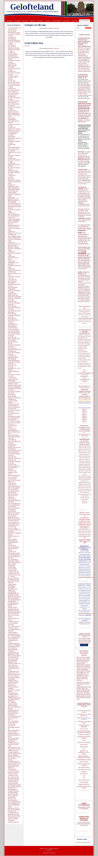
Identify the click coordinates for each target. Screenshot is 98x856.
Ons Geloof (40, 20)
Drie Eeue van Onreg (84, 780)
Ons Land (25, 20)
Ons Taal (47, 20)
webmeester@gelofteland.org (85, 318)
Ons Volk (32, 20)
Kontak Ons (75, 20)
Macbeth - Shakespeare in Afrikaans (84, 764)
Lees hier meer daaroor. (84, 205)
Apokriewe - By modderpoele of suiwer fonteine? (84, 752)
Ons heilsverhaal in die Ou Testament (84, 737)
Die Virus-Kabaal (84, 20)
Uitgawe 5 (84, 416)
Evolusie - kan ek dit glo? (84, 742)
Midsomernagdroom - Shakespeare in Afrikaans (84, 756)
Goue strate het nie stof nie (84, 769)
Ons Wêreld (66, 20)
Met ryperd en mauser (83, 767)
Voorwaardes (52, 853)
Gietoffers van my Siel (84, 623)
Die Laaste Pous (84, 773)
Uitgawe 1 (84, 409)
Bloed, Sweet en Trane (83, 301)
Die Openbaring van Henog (84, 759)
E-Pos (28, 45)
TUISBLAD (9, 20)
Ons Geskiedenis (56, 20)
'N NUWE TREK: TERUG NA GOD (84, 541)
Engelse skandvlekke (84, 784)
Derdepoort (84, 771)
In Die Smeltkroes (82, 268)
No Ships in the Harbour (84, 734)
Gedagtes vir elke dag (53, 28)
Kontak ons (45, 853)
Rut (84, 778)
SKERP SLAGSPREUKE (84, 807)
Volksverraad (80, 718)
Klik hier (79, 682)
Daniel (84, 740)
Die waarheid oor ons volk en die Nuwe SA (84, 714)
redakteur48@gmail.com (84, 398)
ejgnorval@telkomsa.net (84, 46)
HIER (88, 120)
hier (90, 71)
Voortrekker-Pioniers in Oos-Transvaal (84, 787)
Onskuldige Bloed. (83, 243)
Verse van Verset (84, 728)
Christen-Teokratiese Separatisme (84, 725)
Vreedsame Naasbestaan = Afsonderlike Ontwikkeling (84, 731)
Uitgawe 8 (84, 421)
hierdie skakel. (85, 68)
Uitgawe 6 (84, 417)
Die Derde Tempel (84, 761)
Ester (84, 748)
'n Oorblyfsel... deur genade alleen (84, 722)
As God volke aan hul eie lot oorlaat (84, 711)
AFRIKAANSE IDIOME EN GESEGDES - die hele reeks (84, 824)
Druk (26, 45)
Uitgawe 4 (84, 414)
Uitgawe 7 (84, 419)
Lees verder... (84, 645)
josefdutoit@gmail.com (84, 536)
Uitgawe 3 (84, 412)
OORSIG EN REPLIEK (85, 403)
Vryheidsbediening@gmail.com (86, 373)
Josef (84, 776)
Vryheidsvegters (82, 221)
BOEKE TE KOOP (84, 633)
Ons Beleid (17, 20)
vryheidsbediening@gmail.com (86, 577)
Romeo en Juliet (84, 746)
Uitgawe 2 (84, 411)
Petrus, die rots (84, 744)
